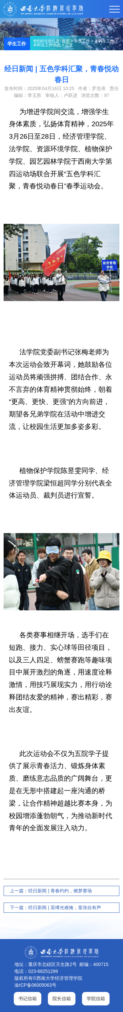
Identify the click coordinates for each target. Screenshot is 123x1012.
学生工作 (82, 41)
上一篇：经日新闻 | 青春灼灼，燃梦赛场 (51, 890)
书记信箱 (27, 998)
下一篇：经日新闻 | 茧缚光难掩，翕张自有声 (55, 907)
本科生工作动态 (47, 45)
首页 (66, 41)
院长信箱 (61, 998)
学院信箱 (96, 998)
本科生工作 (104, 41)
